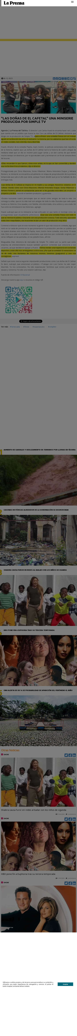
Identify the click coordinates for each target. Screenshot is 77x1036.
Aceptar (65, 984)
